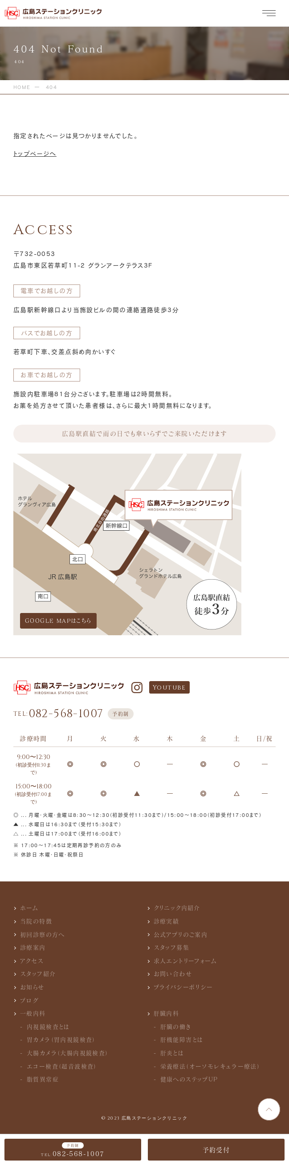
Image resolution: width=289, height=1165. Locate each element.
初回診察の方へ (42, 934)
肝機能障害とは (182, 1039)
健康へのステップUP (189, 1079)
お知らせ (32, 986)
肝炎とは (172, 1052)
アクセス (32, 960)
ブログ (29, 1000)
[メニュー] (269, 13)
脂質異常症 (43, 1079)
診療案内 (33, 947)
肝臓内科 (166, 1013)
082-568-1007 (73, 713)
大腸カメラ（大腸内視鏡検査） (68, 1052)
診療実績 (166, 921)
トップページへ (35, 153)
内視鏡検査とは (48, 1026)
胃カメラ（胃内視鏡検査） (61, 1039)
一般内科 (33, 1013)
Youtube (169, 687)
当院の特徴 (36, 921)
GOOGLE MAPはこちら (58, 620)
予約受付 (216, 1149)
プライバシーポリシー (183, 986)
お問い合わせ (173, 973)
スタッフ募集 (171, 947)
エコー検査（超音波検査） (62, 1066)
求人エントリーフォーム (185, 960)
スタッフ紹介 (38, 973)
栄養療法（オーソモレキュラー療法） (210, 1066)
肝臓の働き (175, 1026)
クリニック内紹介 (177, 907)
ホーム (29, 907)
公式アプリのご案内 (181, 934)
